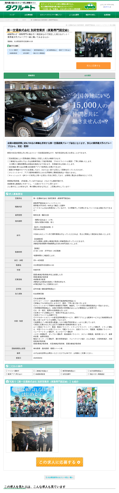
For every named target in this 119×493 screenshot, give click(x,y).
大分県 (16, 20)
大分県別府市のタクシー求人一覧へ (59, 477)
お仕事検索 (29, 15)
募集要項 (31, 75)
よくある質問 (74, 15)
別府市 (24, 20)
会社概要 (87, 75)
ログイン (107, 7)
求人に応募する (93, 66)
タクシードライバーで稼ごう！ (51, 15)
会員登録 (107, 15)
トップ (11, 15)
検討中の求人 (90, 15)
